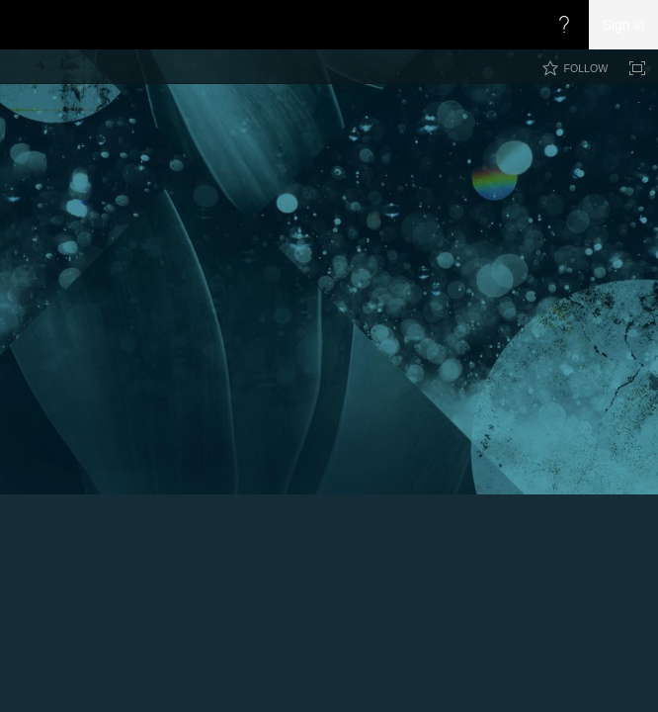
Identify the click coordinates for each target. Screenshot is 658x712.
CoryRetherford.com (377, 140)
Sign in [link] (624, 25)
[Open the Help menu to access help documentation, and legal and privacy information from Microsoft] (564, 24)
